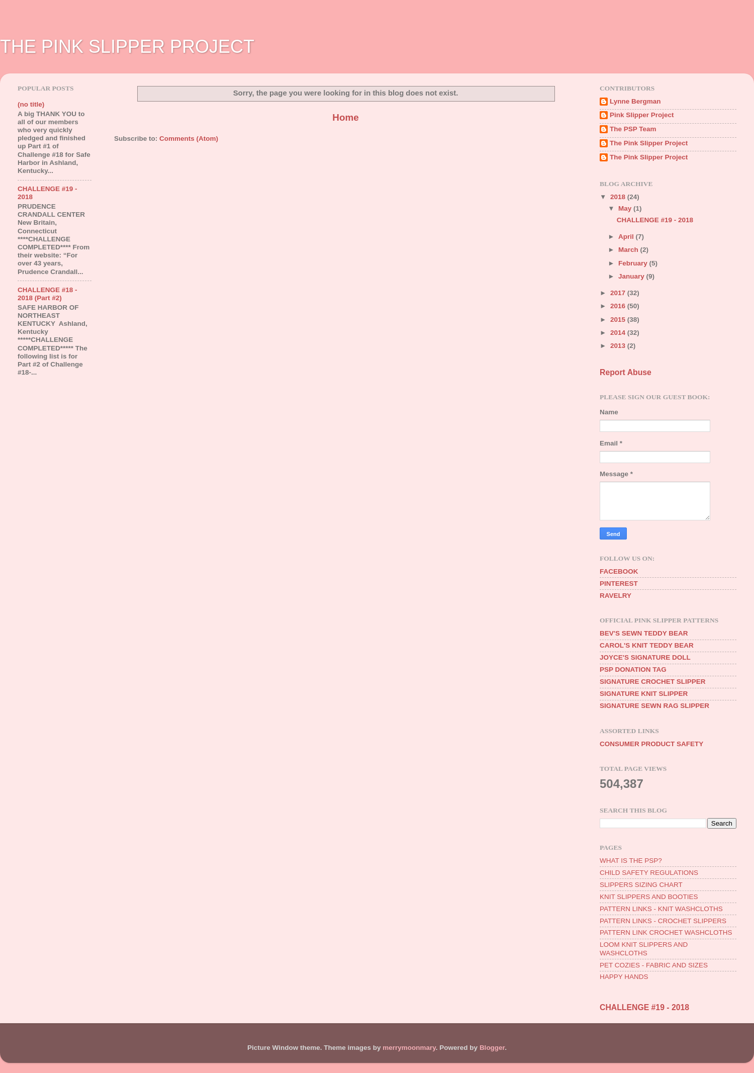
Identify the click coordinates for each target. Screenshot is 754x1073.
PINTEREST (619, 583)
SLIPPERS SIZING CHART (641, 884)
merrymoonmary (409, 1047)
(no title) (31, 104)
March (629, 249)
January (632, 276)
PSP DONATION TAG (633, 669)
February (633, 263)
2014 (618, 332)
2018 (618, 197)
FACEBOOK (619, 571)
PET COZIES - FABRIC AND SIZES (654, 965)
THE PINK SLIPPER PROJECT (127, 46)
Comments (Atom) (188, 138)
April (627, 236)
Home (345, 117)
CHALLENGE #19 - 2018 (655, 220)
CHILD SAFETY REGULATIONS (649, 872)
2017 (618, 293)
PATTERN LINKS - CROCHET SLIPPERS (663, 921)
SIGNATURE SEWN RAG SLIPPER (654, 705)
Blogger (492, 1047)
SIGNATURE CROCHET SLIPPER (653, 681)
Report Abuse (625, 372)
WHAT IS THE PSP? (631, 860)
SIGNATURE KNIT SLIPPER (644, 693)
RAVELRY (615, 595)
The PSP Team (633, 129)
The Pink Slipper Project (649, 143)
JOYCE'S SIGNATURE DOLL (645, 657)
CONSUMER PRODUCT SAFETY (651, 744)
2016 (618, 306)
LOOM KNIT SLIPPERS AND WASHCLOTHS (644, 948)
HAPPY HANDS (624, 976)
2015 (618, 319)
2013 (618, 345)
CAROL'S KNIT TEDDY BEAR (647, 645)
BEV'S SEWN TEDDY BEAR (644, 633)
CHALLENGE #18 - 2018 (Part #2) (47, 294)
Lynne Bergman (635, 101)
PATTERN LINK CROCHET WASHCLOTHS (666, 932)
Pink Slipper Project (642, 115)
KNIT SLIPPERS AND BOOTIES (649, 897)
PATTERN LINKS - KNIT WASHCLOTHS (661, 909)
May (625, 208)
